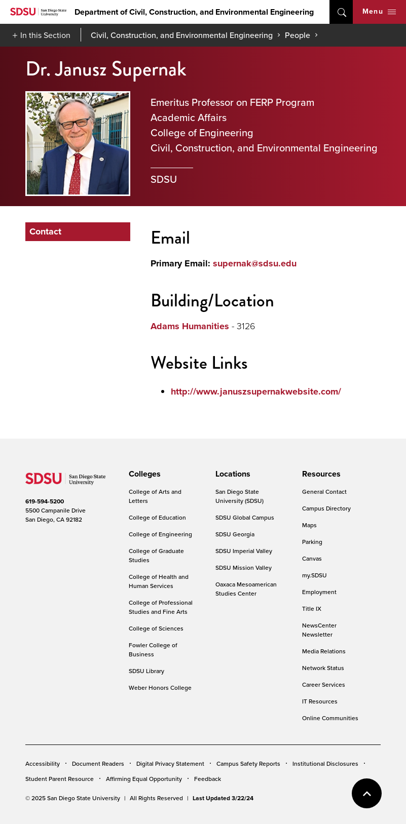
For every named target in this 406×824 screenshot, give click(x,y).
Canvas (312, 558)
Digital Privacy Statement (170, 763)
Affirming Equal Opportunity (144, 778)
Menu (379, 11)
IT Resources (320, 701)
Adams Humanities (190, 326)
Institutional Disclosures (325, 763)
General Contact (324, 491)
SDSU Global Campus (244, 517)
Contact (45, 231)
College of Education (157, 517)
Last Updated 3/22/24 (223, 798)
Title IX (311, 608)
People (297, 35)
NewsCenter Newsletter (319, 630)
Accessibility (42, 763)
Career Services (323, 684)
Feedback (207, 778)
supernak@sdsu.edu (255, 263)
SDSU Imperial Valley (243, 550)
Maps (309, 525)
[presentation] (143, 474)
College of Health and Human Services (159, 581)
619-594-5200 (44, 501)
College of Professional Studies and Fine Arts (161, 607)
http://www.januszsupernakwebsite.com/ (256, 391)
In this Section (45, 35)
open (341, 12)
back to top (367, 793)
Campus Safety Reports (248, 763)
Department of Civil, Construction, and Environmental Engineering (194, 12)
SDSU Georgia (234, 534)
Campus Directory (326, 508)
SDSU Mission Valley (243, 567)
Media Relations (324, 651)
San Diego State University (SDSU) (239, 496)
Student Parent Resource (59, 778)
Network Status (323, 667)
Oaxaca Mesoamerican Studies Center (246, 589)
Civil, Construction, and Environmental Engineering (182, 35)
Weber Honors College (160, 687)
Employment (319, 591)
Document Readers (98, 763)
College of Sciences (156, 628)
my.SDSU (314, 575)
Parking (312, 541)
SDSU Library (146, 670)
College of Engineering (160, 534)
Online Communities (330, 718)
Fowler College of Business (153, 649)
